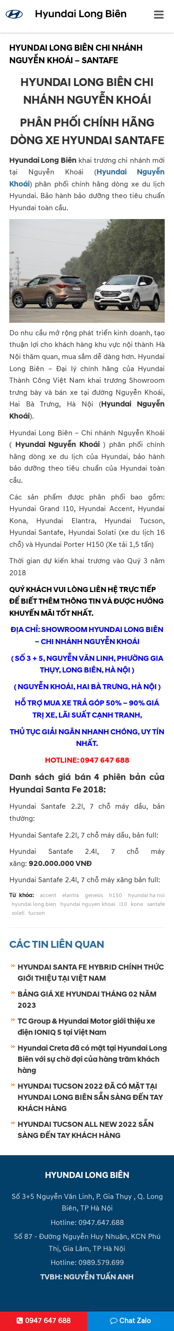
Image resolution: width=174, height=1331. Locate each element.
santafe (156, 904)
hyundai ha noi (146, 895)
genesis (94, 895)
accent (48, 895)
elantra (70, 895)
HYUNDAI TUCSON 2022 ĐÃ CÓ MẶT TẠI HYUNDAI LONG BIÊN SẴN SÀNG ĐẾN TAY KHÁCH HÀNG (90, 1097)
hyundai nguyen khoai (87, 904)
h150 (115, 895)
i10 (123, 904)
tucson (36, 913)
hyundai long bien (34, 904)
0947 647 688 (44, 1320)
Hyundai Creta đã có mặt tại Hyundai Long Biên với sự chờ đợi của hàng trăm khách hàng (92, 1059)
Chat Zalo (130, 1320)
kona (137, 904)
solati (18, 913)
